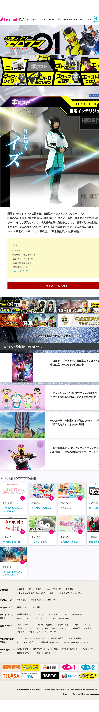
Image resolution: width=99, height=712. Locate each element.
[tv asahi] (12, 19)
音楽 (34, 19)
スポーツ (89, 19)
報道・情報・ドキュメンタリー (70, 19)
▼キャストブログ (20, 271)
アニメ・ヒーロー (47, 19)
